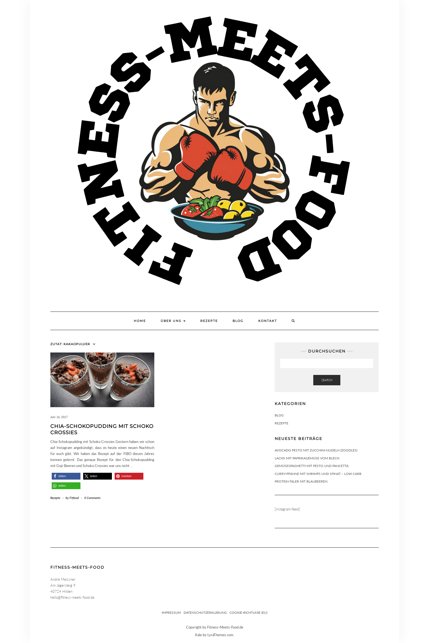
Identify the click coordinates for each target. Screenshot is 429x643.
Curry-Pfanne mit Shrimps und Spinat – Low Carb (318, 474)
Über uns (173, 321)
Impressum (171, 612)
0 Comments (92, 498)
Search (326, 380)
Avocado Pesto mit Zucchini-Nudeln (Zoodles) (316, 450)
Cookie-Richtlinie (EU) (248, 612)
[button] (66, 476)
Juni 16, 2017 (59, 417)
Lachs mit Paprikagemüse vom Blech (307, 458)
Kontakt (267, 321)
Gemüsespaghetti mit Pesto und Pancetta (312, 466)
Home (140, 321)
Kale (198, 635)
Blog (238, 321)
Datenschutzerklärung (205, 612)
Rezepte (209, 321)
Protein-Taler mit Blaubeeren (301, 481)
